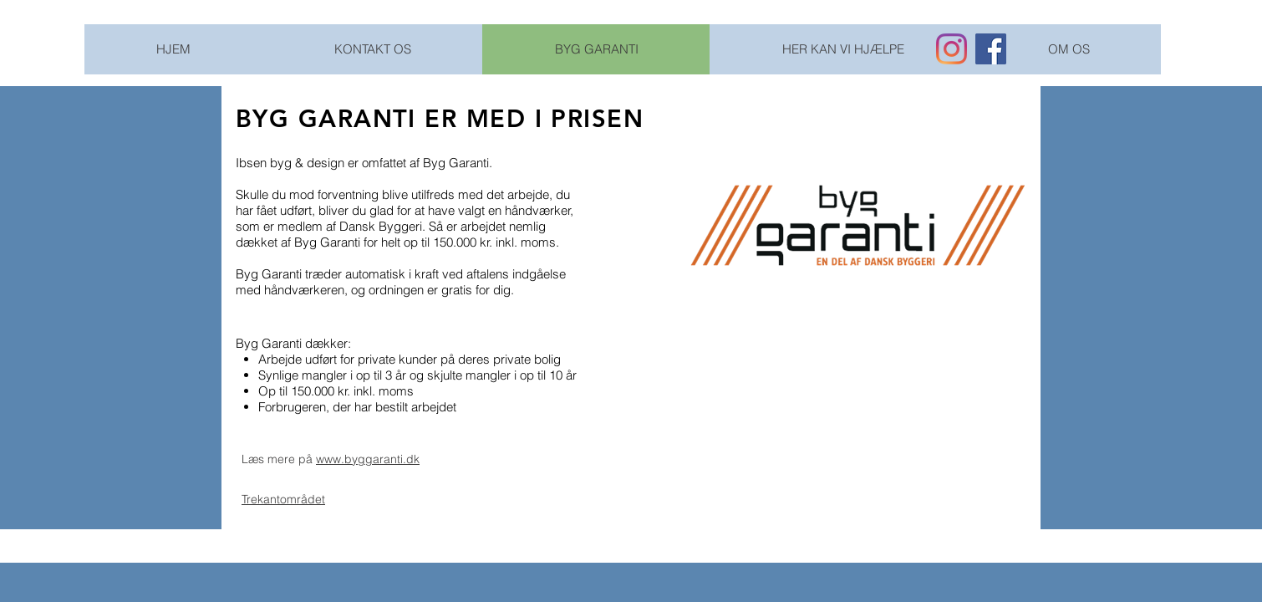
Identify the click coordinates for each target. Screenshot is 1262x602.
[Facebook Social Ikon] (990, 48)
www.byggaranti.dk (368, 459)
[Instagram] (951, 48)
